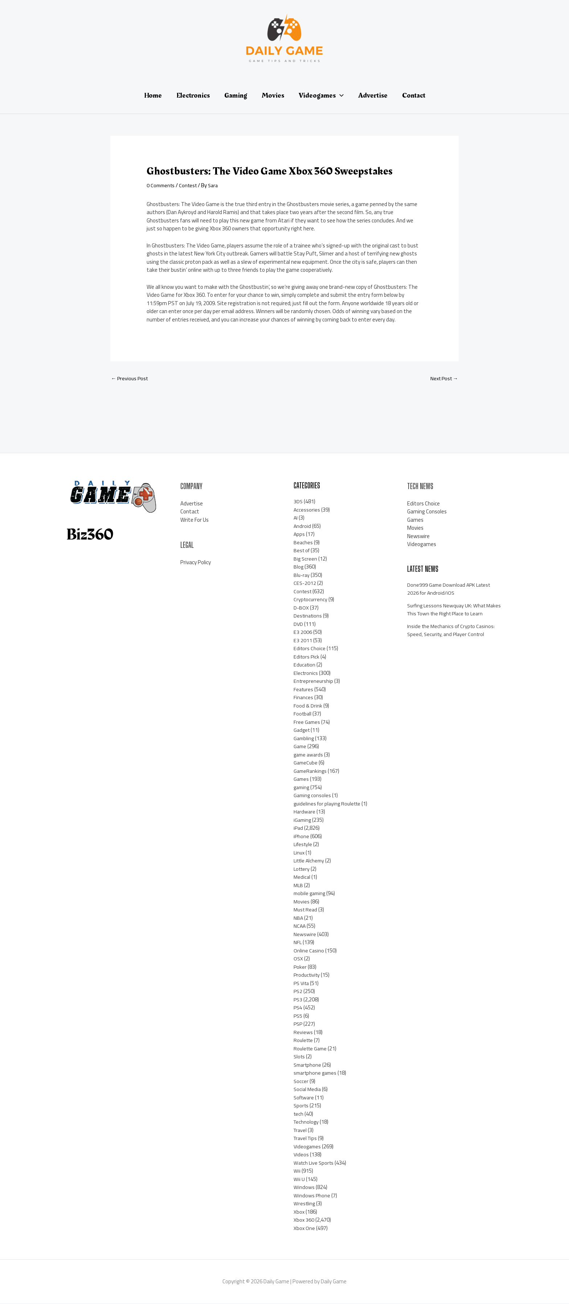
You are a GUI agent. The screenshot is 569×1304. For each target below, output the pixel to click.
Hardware (305, 812)
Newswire (305, 935)
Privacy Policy (195, 562)
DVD (298, 624)
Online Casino (309, 951)
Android (302, 526)
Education (305, 665)
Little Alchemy (310, 861)
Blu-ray (302, 575)
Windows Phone (312, 1196)
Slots (300, 1057)
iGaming (303, 820)
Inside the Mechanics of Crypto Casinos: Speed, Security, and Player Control (452, 639)
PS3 (298, 1000)
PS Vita (302, 984)
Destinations (309, 616)
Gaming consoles (313, 796)
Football (303, 714)
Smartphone (308, 1065)
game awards (309, 755)
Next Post (443, 378)
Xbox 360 (304, 1220)
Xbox (299, 1212)
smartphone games (317, 1073)
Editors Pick (307, 657)
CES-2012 (305, 583)
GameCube (306, 763)
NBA (298, 918)
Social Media (308, 1089)
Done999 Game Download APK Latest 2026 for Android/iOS (450, 589)
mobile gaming (311, 894)
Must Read (306, 910)
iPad (299, 828)
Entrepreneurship (314, 681)
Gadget (302, 730)
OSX (298, 959)
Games (302, 779)
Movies (302, 902)
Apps (299, 534)
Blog (299, 567)
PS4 (298, 1008)
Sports (302, 1106)
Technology (307, 1122)
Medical (302, 877)
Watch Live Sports (315, 1163)
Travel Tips (306, 1138)
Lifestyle (304, 845)
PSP (298, 1024)
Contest (190, 185)
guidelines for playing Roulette (329, 804)
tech (299, 1114)
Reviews (303, 1033)
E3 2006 (303, 632)
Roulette (304, 1041)
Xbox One (304, 1228)
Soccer (301, 1082)
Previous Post (130, 378)
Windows (304, 1187)
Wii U (299, 1179)
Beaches (303, 543)
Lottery (302, 869)
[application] (340, 95)
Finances (304, 698)
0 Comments (162, 185)
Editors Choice (310, 649)
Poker (300, 967)
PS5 (298, 1016)
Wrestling (305, 1204)
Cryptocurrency (311, 600)
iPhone (302, 837)
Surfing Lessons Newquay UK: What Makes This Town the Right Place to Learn (449, 614)
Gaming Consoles (427, 512)
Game (300, 747)
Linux (300, 853)
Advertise (191, 504)
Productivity (308, 975)
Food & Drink (308, 706)
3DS (298, 502)
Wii (297, 1171)
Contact (189, 512)
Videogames (308, 1147)
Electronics (306, 673)
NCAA (300, 926)
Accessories (307, 510)
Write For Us (194, 520)
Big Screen (306, 559)
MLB (299, 886)
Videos (301, 1155)
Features (304, 690)
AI (296, 518)
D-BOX (301, 608)
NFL (298, 943)
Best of (302, 551)
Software (305, 1098)
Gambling (304, 739)
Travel (301, 1130)
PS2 (298, 992)
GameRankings (311, 771)
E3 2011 (303, 641)
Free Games (307, 722)
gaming (302, 788)
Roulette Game (311, 1049)
